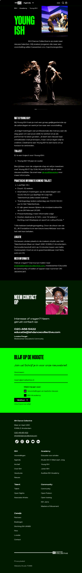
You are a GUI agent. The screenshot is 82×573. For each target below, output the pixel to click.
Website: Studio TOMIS (23, 566)
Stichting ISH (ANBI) (22, 526)
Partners (17, 517)
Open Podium (46, 493)
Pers (16, 531)
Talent (16, 489)
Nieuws (17, 477)
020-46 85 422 (21, 433)
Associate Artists (21, 497)
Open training (46, 497)
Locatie (17, 535)
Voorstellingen (19, 455)
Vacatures (18, 473)
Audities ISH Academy (50, 473)
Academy (23, 8)
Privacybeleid (19, 561)
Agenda (28, 2)
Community (45, 489)
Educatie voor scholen (50, 455)
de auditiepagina (50, 172)
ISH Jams (45, 502)
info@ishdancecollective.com (25, 436)
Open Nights (19, 493)
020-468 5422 (25, 329)
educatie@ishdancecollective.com (37, 332)
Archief (17, 464)
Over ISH (18, 469)
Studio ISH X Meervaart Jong (53, 460)
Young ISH (45, 464)
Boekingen (18, 522)
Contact (17, 539)
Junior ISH (45, 469)
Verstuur (22, 400)
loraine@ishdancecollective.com (29, 266)
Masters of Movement (50, 506)
